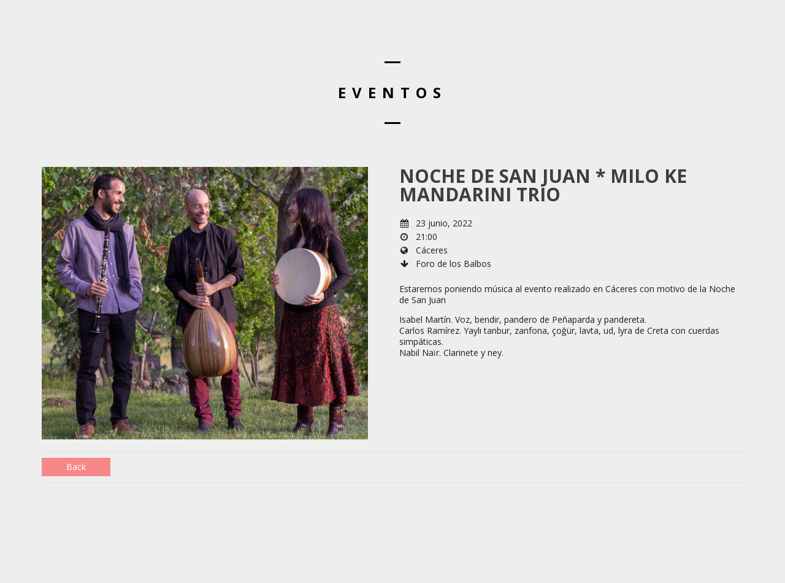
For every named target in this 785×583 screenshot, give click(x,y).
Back (76, 467)
